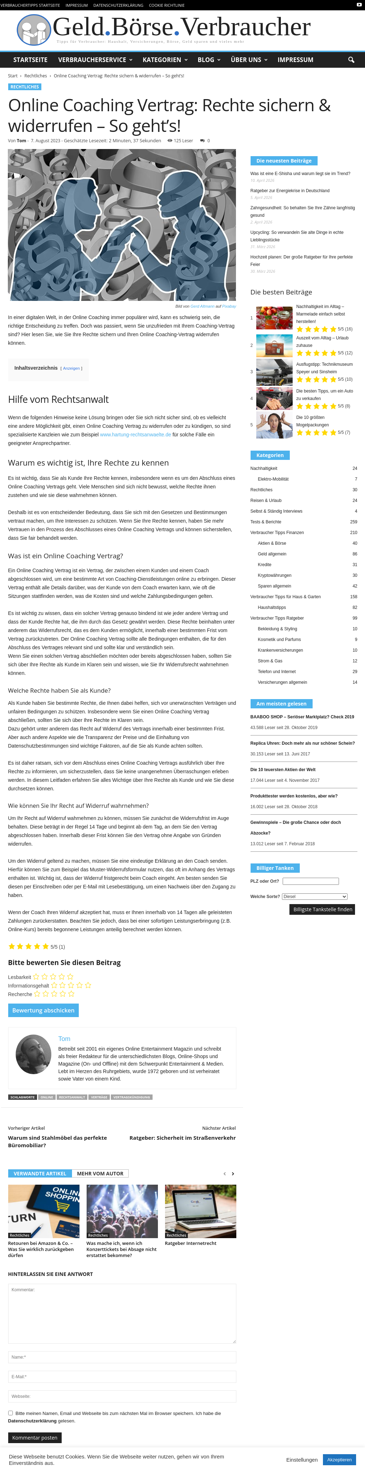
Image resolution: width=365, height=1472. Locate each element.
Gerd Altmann (202, 306)
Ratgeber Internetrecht (191, 1243)
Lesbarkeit (19, 977)
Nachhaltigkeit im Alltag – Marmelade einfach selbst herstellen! (320, 314)
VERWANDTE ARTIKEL (40, 1173)
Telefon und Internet (277, 671)
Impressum (77, 5)
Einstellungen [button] (302, 1460)
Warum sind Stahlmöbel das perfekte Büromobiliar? (57, 1141)
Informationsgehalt (28, 986)
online (47, 1097)
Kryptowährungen (275, 575)
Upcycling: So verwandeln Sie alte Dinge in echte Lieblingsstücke (297, 236)
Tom (21, 141)
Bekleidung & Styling (277, 628)
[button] (351, 60)
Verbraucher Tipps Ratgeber (277, 618)
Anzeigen (71, 368)
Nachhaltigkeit (264, 468)
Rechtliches (35, 76)
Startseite (31, 60)
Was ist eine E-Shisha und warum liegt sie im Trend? (300, 173)
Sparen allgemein (274, 586)
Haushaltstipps (272, 607)
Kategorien (165, 60)
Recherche (20, 994)
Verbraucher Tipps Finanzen (277, 532)
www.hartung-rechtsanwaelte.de (135, 434)
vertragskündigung (131, 1097)
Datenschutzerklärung (118, 5)
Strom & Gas (270, 660)
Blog (209, 60)
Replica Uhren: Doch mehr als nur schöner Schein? (303, 743)
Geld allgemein (272, 554)
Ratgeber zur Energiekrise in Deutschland (290, 190)
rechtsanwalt (72, 1097)
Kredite (265, 564)
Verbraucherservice (95, 60)
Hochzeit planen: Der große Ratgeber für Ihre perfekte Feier (302, 261)
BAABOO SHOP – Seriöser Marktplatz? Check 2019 (302, 716)
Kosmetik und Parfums (279, 639)
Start (13, 76)
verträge (99, 1097)
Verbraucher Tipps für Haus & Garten (286, 596)
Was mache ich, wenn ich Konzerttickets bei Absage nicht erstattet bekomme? (122, 1249)
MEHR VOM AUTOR (100, 1173)
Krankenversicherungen (280, 650)
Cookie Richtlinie (167, 5)
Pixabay (229, 306)
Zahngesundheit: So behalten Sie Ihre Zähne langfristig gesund (303, 211)
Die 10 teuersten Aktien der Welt (283, 769)
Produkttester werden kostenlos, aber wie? (294, 796)
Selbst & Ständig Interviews (277, 511)
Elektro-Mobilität (273, 479)
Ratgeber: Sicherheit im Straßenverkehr (182, 1137)
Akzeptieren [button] (339, 1459)
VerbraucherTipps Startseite (30, 5)
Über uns (249, 60)
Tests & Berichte (266, 521)
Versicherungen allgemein (282, 682)
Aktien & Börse (272, 543)
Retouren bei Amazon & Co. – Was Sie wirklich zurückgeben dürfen (41, 1249)
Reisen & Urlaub (266, 500)
